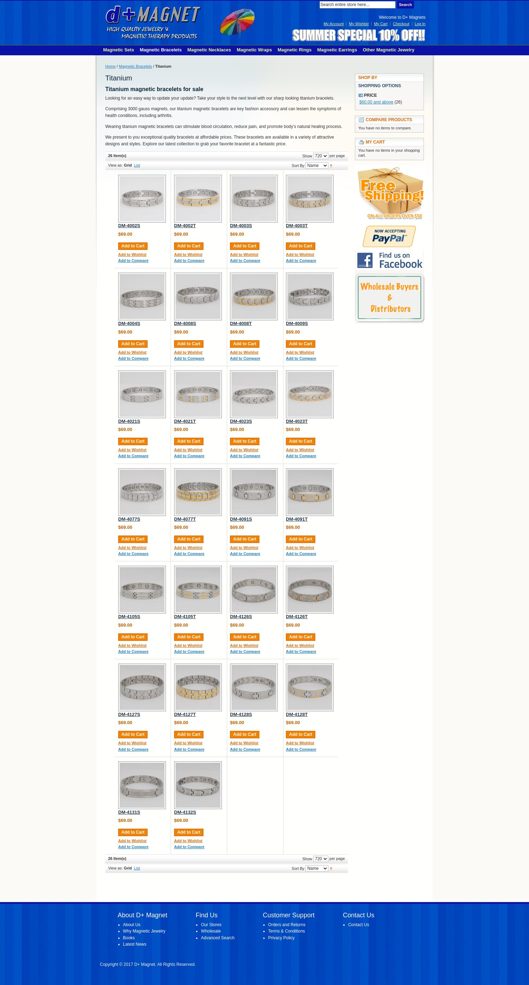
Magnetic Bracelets (135, 66)
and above (376, 102)
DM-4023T (296, 421)
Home (110, 66)
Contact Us (358, 924)
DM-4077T (185, 519)
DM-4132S (185, 812)
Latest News (134, 944)
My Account (333, 24)
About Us (131, 924)
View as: (115, 165)
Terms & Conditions (286, 931)
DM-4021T (185, 421)
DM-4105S (129, 616)
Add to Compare (133, 260)
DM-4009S (297, 323)
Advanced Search (218, 937)
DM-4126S (241, 616)
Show (307, 156)
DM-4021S (129, 421)
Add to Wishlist (132, 254)
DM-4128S (241, 714)
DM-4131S (129, 812)
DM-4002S (129, 225)
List (137, 165)
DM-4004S (129, 323)
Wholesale (211, 931)
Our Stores (211, 924)
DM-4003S (241, 225)
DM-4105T (185, 616)
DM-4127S (129, 714)
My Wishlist (359, 24)
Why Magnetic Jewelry (144, 931)
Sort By (298, 165)
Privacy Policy (281, 937)
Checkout (401, 24)
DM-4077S (129, 519)
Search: (315, 5)
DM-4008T (241, 323)
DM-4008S (185, 323)
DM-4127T (185, 714)
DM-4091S (241, 519)
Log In (420, 24)
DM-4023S (241, 421)
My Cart (381, 24)
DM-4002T (185, 225)
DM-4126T (296, 616)
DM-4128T (296, 714)
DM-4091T (296, 519)
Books (129, 937)
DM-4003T (296, 225)
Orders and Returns (286, 924)
